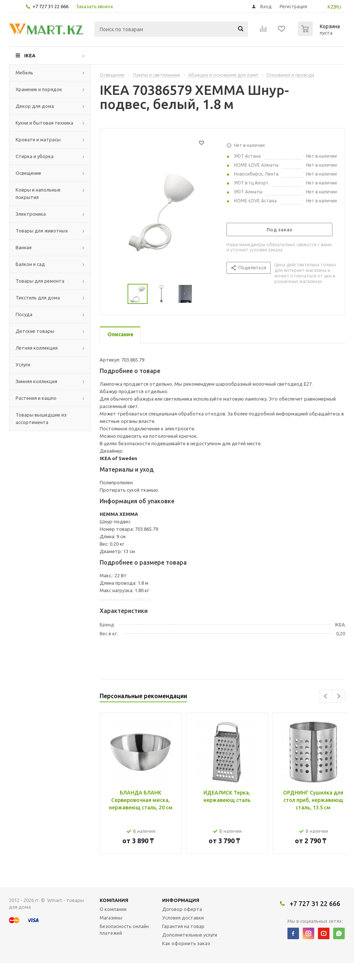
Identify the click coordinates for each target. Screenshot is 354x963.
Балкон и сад (30, 264)
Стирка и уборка (35, 156)
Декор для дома (35, 106)
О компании (113, 909)
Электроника (31, 213)
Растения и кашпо (36, 398)
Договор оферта (182, 909)
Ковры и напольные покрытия (38, 193)
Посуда (24, 314)
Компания (114, 900)
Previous (326, 696)
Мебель (24, 72)
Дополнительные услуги (189, 934)
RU (338, 6)
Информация (180, 900)
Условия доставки (183, 917)
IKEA (29, 55)
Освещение (28, 173)
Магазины (111, 917)
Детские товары (35, 331)
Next (338, 696)
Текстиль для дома (38, 297)
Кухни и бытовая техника (44, 122)
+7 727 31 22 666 (50, 6)
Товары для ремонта (40, 280)
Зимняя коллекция (36, 381)
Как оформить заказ (186, 943)
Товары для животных (42, 230)
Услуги (23, 364)
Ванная (24, 247)
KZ (331, 6)
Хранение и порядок (39, 89)
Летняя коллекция (37, 347)
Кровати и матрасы (38, 139)
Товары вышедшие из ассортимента (41, 418)
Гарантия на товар (183, 926)
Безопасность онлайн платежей (124, 929)
